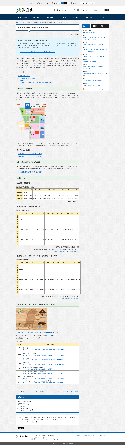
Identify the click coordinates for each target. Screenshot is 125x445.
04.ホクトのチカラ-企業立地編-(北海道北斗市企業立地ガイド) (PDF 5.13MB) (43, 364)
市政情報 (75, 17)
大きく (92, 3)
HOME (17, 22)
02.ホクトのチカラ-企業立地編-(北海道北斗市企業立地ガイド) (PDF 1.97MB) (43, 355)
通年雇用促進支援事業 (89, 32)
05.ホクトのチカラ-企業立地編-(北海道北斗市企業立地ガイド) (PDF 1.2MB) (43, 369)
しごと (102, 17)
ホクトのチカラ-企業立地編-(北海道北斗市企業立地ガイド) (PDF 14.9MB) (38, 332)
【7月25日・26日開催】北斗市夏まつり (93, 56)
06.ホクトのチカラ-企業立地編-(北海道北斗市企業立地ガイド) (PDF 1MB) (43, 373)
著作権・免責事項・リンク (89, 435)
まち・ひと (89, 17)
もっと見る (105, 89)
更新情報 (42, 391)
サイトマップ (71, 10)
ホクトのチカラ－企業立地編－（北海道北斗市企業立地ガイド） (37, 52)
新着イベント (104, 26)
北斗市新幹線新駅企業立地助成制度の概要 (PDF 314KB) (33, 172)
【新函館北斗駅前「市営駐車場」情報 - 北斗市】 (65, 251)
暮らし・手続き (22, 17)
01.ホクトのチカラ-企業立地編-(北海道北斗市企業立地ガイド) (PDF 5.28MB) (43, 350)
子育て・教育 (49, 17)
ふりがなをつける (43, 3)
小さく (82, 3)
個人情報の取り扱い (103, 435)
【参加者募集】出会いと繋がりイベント (94, 80)
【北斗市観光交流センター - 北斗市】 (68, 298)
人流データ (21, 80)
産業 (26, 22)
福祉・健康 (36, 17)
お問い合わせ (83, 10)
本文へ (31, 3)
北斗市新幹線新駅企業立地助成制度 (28, 78)
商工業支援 (32, 22)
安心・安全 (62, 17)
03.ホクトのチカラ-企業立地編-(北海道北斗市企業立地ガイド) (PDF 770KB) (43, 360)
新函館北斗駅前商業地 (24, 76)
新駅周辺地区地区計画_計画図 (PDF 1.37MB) (30, 156)
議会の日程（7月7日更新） (90, 61)
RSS (86, 89)
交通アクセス (59, 10)
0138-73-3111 (24, 406)
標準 (87, 3)
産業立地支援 (39, 22)
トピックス (29, 391)
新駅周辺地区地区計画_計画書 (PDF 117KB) (30, 154)
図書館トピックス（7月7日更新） (92, 85)
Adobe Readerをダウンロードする (27, 422)
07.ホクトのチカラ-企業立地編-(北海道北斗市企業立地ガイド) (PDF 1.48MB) (43, 378)
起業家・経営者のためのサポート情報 (93, 44)
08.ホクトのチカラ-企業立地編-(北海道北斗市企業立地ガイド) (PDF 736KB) (43, 383)
